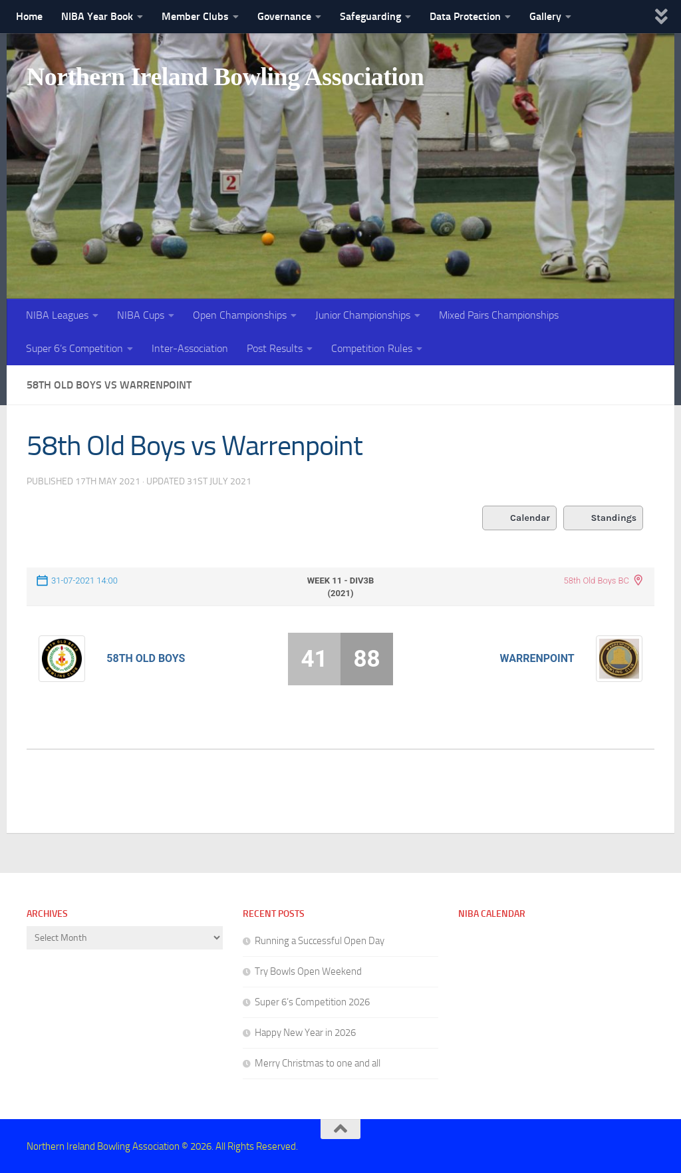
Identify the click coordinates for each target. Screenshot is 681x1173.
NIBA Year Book (97, 16)
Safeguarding (370, 16)
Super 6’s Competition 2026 (312, 1001)
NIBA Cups (140, 315)
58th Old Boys (145, 657)
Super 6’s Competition (74, 348)
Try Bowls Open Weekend (308, 971)
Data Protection (465, 16)
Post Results (275, 348)
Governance (284, 16)
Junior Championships (362, 315)
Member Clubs (195, 16)
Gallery (545, 16)
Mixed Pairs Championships (499, 315)
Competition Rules (371, 348)
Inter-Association (190, 348)
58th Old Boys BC (596, 580)
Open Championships (240, 315)
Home (29, 16)
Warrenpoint (537, 657)
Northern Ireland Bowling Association (247, 79)
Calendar (518, 518)
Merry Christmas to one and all (317, 1063)
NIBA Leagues (57, 315)
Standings (603, 518)
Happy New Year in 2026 (305, 1032)
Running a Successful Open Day (319, 940)
